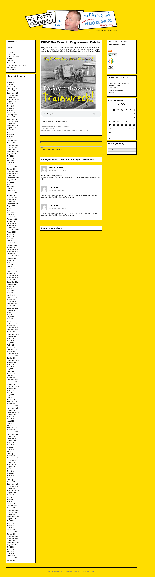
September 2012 (13, 438)
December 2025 (12, 93)
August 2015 (11, 362)
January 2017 (11, 325)
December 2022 (12, 171)
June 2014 (10, 393)
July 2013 (10, 417)
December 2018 (12, 275)
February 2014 (12, 401)
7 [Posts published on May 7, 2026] (126, 117)
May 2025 (10, 108)
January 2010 (11, 508)
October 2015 (11, 358)
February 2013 (12, 427)
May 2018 (10, 291)
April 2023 (10, 162)
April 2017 (10, 319)
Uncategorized (12, 69)
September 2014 (13, 386)
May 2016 (10, 343)
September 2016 (13, 334)
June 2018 (10, 288)
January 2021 (11, 221)
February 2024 (12, 141)
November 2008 (12, 538)
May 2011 (10, 473)
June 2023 (10, 158)
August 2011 (11, 467)
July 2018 (10, 286)
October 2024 (11, 123)
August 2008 (11, 545)
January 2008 (11, 560)
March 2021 (11, 217)
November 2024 (12, 121)
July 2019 (10, 260)
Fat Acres (10, 50)
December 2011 (12, 458)
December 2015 (12, 354)
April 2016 (10, 345)
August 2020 (11, 232)
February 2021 (12, 219)
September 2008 (13, 543)
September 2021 (13, 204)
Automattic (90, 571)
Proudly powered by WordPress (59, 571)
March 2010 (11, 503)
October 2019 (11, 254)
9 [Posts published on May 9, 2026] (134, 117)
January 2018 (11, 299)
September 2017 (13, 308)
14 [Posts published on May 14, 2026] (126, 121)
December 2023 (12, 145)
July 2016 (10, 338)
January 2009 (11, 534)
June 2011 (10, 471)
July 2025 (10, 104)
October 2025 (11, 97)
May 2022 (10, 186)
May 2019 (10, 265)
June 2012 (10, 445)
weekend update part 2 (80, 130)
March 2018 (11, 295)
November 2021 (12, 199)
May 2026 (10, 82)
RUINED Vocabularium (116, 90)
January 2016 (11, 351)
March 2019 (11, 269)
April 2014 (10, 397)
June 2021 (10, 210)
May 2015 (10, 369)
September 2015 (13, 360)
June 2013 (10, 419)
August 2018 (11, 284)
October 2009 (11, 514)
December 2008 (12, 536)
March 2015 (11, 373)
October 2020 (11, 228)
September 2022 (13, 178)
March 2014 (11, 399)
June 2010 (10, 497)
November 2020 (12, 225)
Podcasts (51, 128)
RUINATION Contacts (115, 88)
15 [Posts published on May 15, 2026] (130, 121)
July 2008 (10, 547)
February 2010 (12, 506)
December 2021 (12, 197)
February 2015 (12, 375)
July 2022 (10, 182)
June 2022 (10, 184)
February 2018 (12, 297)
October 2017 (11, 306)
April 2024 (10, 136)
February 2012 (12, 454)
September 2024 (13, 125)
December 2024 (12, 119)
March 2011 (11, 477)
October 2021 (11, 202)
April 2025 (10, 110)
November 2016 (12, 330)
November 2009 (12, 512)
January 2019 (11, 273)
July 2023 (10, 156)
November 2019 (12, 251)
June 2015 (10, 367)
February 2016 (12, 349)
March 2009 (11, 530)
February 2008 (12, 558)
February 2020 (12, 245)
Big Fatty (65, 126)
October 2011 (11, 462)
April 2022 (10, 188)
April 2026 (10, 84)
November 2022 (12, 173)
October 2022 (11, 175)
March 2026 (11, 86)
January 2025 (11, 117)
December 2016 (12, 328)
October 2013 (11, 410)
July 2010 (10, 495)
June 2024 (10, 132)
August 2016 (11, 336)
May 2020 (10, 238)
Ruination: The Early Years (16, 65)
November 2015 (12, 356)
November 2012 (12, 434)
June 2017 (10, 314)
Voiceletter (67, 130)
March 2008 (11, 556)
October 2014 (11, 384)
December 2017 (12, 301)
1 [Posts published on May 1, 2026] (130, 114)
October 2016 (11, 332)
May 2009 (10, 525)
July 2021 (10, 208)
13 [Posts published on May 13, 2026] (122, 121)
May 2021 (10, 212)
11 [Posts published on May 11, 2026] (114, 121)
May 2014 (10, 395)
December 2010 (12, 484)
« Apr (110, 138)
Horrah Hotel (51, 130)
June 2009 (10, 523)
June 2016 (10, 341)
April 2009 (10, 527)
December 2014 (12, 380)
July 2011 (10, 469)
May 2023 (10, 160)
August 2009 (11, 519)
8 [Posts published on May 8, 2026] (130, 117)
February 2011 (12, 480)
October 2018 (11, 280)
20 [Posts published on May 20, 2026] (122, 125)
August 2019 (11, 258)
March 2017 (11, 321)
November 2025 (12, 95)
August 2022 (11, 180)
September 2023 (13, 152)
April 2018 (10, 293)
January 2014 (11, 404)
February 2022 (12, 193)
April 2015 (10, 371)
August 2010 (11, 493)
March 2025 (11, 112)
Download (64, 121)
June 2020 (10, 236)
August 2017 (11, 310)
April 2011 (10, 475)
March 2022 (11, 191)
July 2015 (10, 364)
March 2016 (11, 347)
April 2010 (10, 501)
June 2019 (10, 262)
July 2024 (10, 130)
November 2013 (12, 408)
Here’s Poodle (12, 54)
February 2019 (12, 271)
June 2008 (10, 549)
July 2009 (10, 521)
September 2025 (13, 99)
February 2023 (12, 167)
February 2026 (12, 89)
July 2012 (10, 443)
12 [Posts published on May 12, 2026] (118, 121)
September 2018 (13, 282)
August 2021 (11, 206)
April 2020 (10, 241)
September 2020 (13, 230)
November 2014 (12, 382)
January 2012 (11, 456)
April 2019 (10, 267)
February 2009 (12, 532)
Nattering (59, 130)
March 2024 (11, 139)
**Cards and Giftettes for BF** (118, 83)
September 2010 (13, 490)
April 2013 (10, 423)
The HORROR (12, 67)
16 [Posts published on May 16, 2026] (134, 121)
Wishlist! (111, 92)
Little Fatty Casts (13, 56)
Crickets (10, 48)
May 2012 (10, 447)
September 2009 (13, 517)
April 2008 (10, 553)
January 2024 (11, 143)
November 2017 (12, 304)
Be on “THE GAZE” (114, 86)
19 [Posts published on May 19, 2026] (118, 125)
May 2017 (10, 317)
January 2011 (11, 482)
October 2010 (11, 488)
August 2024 (11, 128)
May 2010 (10, 499)
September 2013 (13, 412)
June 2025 (10, 106)
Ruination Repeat (13, 63)
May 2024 (10, 134)
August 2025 (11, 102)
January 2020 (11, 247)
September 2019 (13, 256)
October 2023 (11, 149)
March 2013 (11, 425)
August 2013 (11, 414)
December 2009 (12, 510)
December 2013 (12, 406)
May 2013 (10, 421)
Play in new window (53, 121)
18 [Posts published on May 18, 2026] (114, 125)
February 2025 (12, 115)
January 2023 (11, 169)
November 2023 (12, 147)
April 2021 (10, 215)
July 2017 (10, 312)
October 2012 (11, 436)
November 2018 (12, 278)
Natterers (10, 58)
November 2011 (12, 460)
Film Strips (10, 52)
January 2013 (11, 430)
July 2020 (10, 234)
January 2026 (11, 91)
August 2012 (11, 440)
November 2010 (12, 486)
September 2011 (13, 464)
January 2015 (11, 377)
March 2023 (11, 165)
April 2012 (10, 449)
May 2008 (10, 551)
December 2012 (12, 432)
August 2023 (11, 154)
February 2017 (12, 323)
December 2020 (12, 223)
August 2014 (11, 388)
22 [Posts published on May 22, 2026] (130, 125)
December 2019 (12, 249)
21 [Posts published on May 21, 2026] (126, 125)
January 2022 (11, 195)
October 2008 (11, 540)
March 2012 (11, 451)
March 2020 (11, 243)
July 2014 (10, 391)
